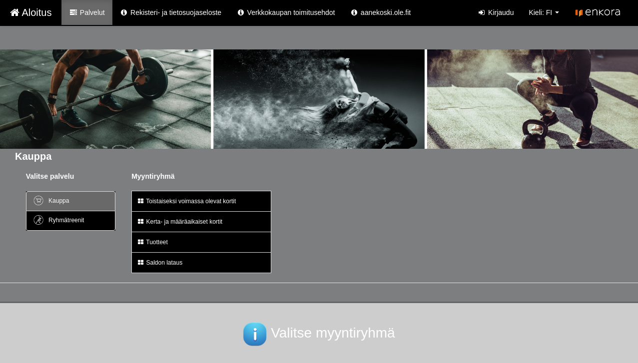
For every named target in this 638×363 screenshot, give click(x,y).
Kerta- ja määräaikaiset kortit (179, 221)
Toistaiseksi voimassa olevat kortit (186, 201)
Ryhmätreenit (58, 220)
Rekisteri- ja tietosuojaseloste (170, 12)
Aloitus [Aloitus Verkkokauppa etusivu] (30, 12)
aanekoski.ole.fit (380, 12)
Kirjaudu (496, 12)
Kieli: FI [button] (544, 12)
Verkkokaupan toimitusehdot (285, 12)
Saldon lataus (159, 262)
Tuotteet (152, 242)
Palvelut (86, 12)
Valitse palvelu (50, 176)
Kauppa (50, 200)
